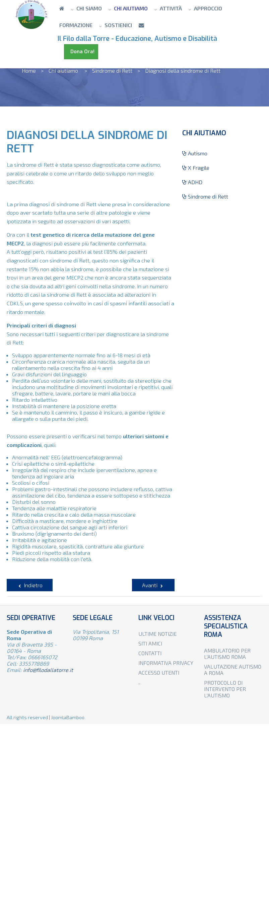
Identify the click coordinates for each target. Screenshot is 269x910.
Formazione (75, 25)
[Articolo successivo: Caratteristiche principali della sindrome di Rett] (153, 585)
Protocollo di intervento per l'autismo (225, 688)
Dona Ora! (81, 51)
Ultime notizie (157, 633)
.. (139, 682)
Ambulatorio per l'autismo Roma (227, 653)
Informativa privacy (165, 663)
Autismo (194, 153)
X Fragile (195, 167)
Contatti (149, 653)
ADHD (192, 182)
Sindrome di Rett (205, 196)
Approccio (208, 8)
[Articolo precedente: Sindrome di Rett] (30, 585)
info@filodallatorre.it (48, 670)
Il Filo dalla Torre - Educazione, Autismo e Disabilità (139, 38)
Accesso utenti (158, 672)
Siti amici (150, 643)
